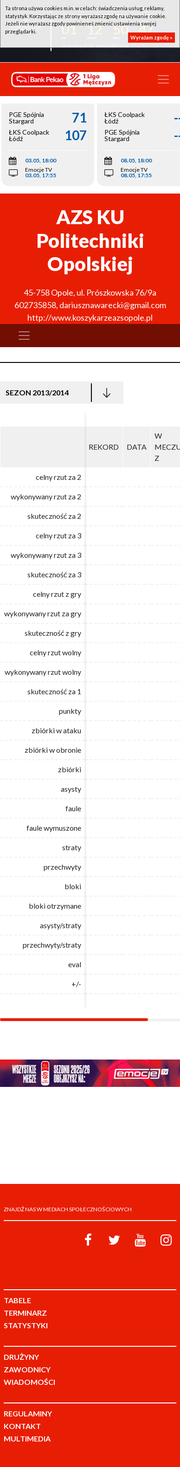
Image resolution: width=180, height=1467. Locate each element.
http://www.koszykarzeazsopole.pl (90, 317)
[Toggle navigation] (163, 79)
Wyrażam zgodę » (151, 37)
